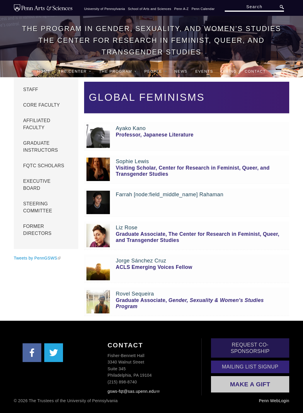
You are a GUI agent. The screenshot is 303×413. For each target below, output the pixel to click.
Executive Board (37, 185)
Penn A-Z (181, 9)
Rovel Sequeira (135, 294)
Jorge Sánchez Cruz (141, 260)
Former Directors (37, 230)
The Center (74, 71)
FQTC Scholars (43, 165)
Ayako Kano (131, 128)
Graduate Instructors (40, 147)
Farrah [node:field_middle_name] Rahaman (169, 194)
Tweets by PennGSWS (35, 258)
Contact (255, 71)
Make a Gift (250, 384)
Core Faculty (41, 105)
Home (43, 71)
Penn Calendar (203, 9)
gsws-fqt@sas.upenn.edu (132, 391)
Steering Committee (37, 207)
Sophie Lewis (132, 161)
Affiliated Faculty (36, 124)
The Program (118, 71)
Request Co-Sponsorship (250, 348)
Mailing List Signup (250, 367)
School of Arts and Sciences (149, 9)
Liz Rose (126, 227)
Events (204, 71)
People (155, 71)
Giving (229, 71)
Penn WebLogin (274, 400)
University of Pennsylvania (104, 9)
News (181, 71)
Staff (30, 89)
